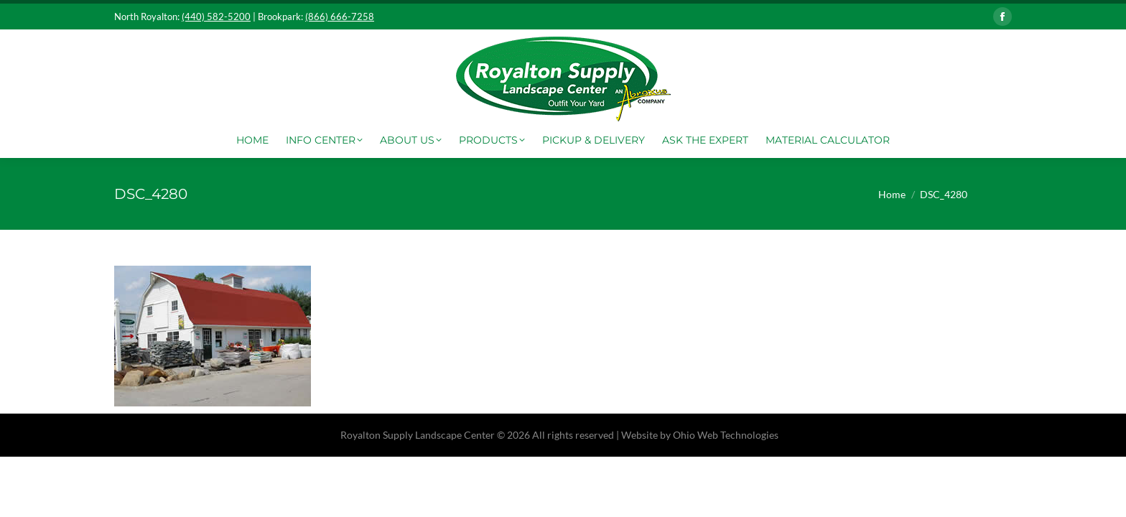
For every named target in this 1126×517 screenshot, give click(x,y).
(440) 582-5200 (216, 16)
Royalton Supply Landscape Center (417, 435)
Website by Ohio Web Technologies (699, 435)
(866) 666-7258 (339, 16)
